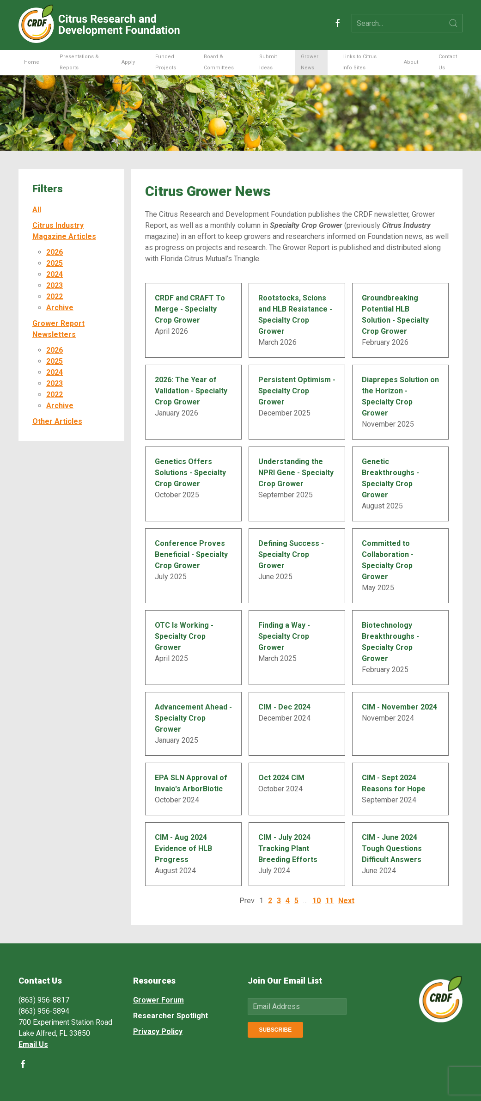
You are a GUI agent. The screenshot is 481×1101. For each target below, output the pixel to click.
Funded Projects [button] (165, 62)
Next (346, 900)
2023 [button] (54, 285)
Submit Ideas (268, 62)
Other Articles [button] (57, 421)
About (411, 62)
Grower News (309, 62)
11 (329, 900)
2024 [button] (54, 274)
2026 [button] (54, 252)
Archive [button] (59, 307)
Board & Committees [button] (219, 62)
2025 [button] (54, 263)
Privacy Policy (158, 1031)
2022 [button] (54, 296)
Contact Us (447, 62)
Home (31, 62)
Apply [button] (128, 62)
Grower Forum (158, 1000)
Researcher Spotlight (170, 1015)
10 (316, 900)
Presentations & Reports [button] (79, 62)
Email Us (33, 1044)
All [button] (36, 209)
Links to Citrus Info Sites (359, 62)
